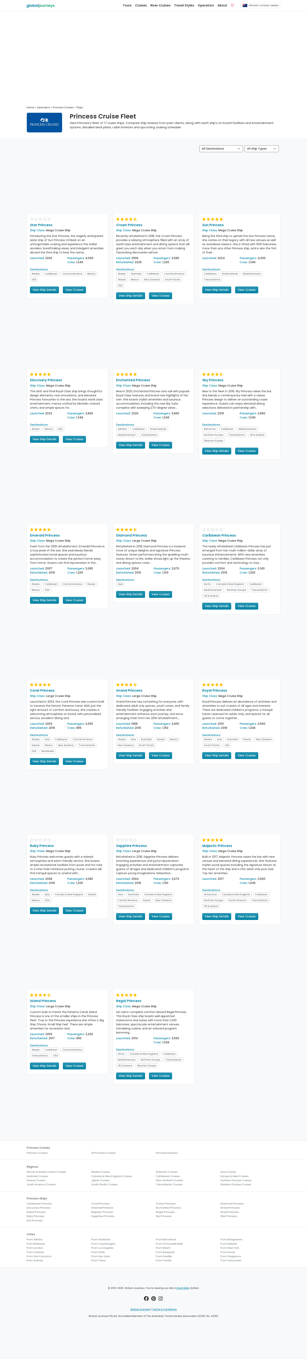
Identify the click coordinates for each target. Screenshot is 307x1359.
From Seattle (164, 1256)
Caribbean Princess (219, 535)
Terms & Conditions (164, 1309)
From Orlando (35, 1252)
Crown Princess (129, 225)
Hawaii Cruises (36, 1180)
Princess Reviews (167, 1153)
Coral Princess (42, 690)
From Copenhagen (103, 1244)
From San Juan (100, 1256)
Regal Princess (128, 1000)
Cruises (141, 5)
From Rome (227, 1252)
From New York (229, 1248)
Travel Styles (184, 5)
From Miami (163, 1248)
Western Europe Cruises (235, 1184)
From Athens (34, 1239)
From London (35, 1248)
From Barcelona (166, 1239)
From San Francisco (39, 1256)
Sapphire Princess (131, 845)
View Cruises (74, 290)
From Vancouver (231, 1260)
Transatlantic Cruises (169, 1184)
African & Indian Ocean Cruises (46, 1172)
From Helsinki (228, 1244)
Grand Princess (129, 690)
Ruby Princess (42, 845)
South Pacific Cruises (104, 1184)
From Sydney (35, 1260)
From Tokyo (98, 1260)
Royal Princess (214, 690)
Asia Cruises (228, 1172)
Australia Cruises (37, 1176)
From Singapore (230, 1256)
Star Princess (41, 225)
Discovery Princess (46, 380)
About (222, 5)
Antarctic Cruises (166, 1172)
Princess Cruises (37, 1153)
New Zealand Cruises (169, 1180)
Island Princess (43, 1000)
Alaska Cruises (100, 1172)
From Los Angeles (102, 1248)
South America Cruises (41, 1184)
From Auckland (100, 1239)
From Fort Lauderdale (169, 1244)
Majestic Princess (217, 845)
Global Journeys (140, 1309)
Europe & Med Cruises (234, 1176)
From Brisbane (36, 1244)
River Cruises (160, 5)
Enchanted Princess (133, 380)
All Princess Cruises (103, 1153)
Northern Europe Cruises (236, 1180)
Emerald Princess (45, 535)
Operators (206, 5)
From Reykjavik (165, 1252)
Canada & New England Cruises (111, 1176)
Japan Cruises (100, 1180)
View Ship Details (44, 290)
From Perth (98, 1252)
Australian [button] (183, 1288)
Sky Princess (212, 380)
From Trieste (164, 1260)
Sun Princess (213, 225)
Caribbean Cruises (168, 1176)
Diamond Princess (131, 535)
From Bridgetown (231, 1239)
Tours (127, 5)
